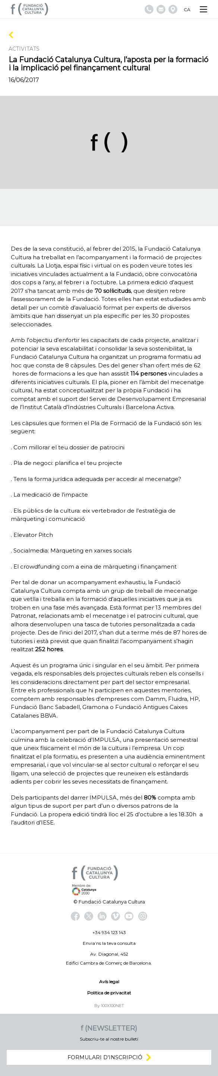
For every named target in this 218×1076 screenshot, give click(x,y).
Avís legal (109, 981)
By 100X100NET (109, 1005)
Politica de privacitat (109, 993)
